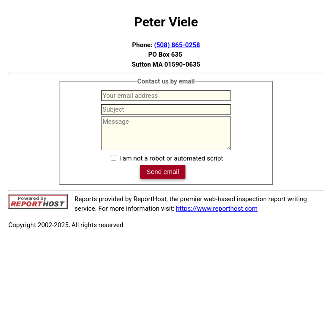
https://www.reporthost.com (217, 208)
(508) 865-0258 (177, 45)
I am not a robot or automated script (171, 158)
